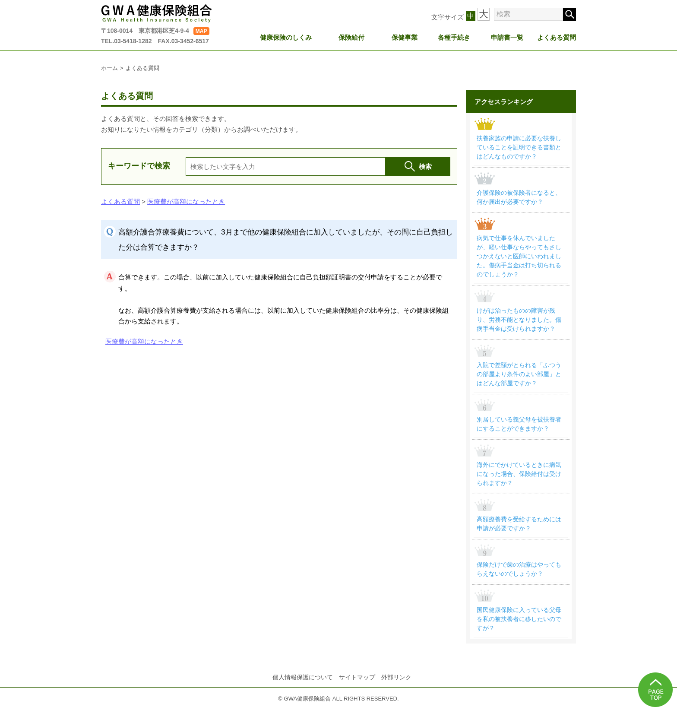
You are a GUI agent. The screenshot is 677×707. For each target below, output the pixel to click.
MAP (201, 31)
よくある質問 (556, 37)
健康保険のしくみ (286, 37)
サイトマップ (357, 677)
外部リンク (396, 677)
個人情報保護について (302, 677)
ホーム (109, 68)
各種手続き (454, 37)
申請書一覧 (507, 37)
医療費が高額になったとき (186, 201)
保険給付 (351, 37)
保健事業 (405, 37)
